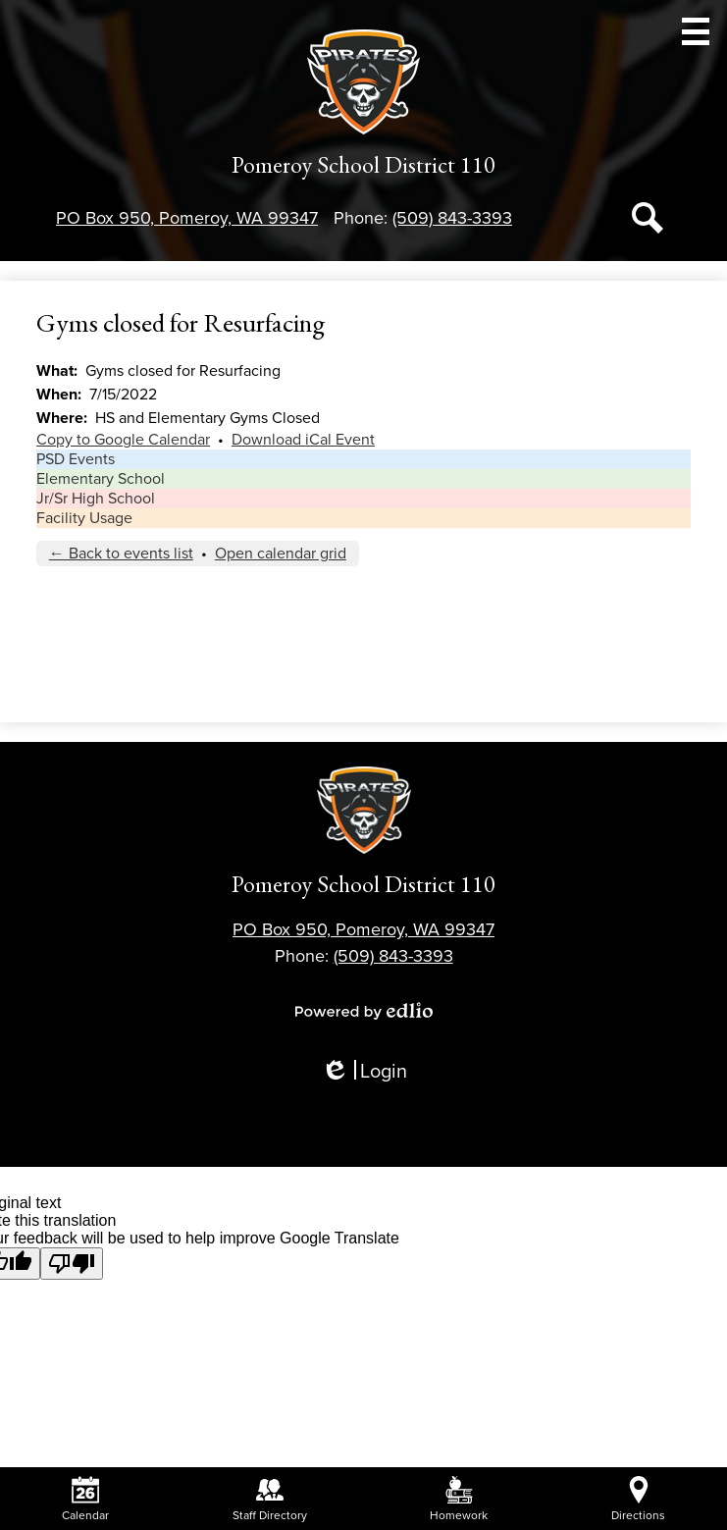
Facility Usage (84, 518)
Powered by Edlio (364, 1011)
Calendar (85, 1499)
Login (364, 1072)
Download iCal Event (303, 439)
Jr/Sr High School (95, 498)
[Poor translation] (71, 1263)
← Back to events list (121, 553)
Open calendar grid (280, 553)
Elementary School (100, 479)
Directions (638, 1499)
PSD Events (75, 459)
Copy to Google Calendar (123, 439)
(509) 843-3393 (452, 218)
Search (647, 221)
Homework (459, 1499)
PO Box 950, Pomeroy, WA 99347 (187, 218)
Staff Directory (270, 1499)
